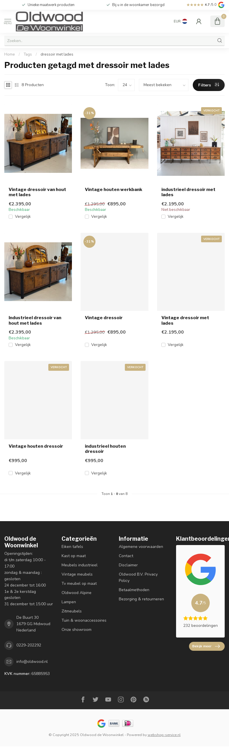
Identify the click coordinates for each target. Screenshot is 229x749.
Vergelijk (23, 216)
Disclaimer (128, 565)
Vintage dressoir (104, 317)
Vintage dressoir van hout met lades (37, 192)
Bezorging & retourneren (141, 599)
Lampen (69, 602)
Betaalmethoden (134, 590)
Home (9, 54)
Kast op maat (74, 556)
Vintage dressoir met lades (185, 320)
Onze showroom (76, 629)
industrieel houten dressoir (105, 449)
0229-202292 (28, 645)
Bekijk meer (206, 646)
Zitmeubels (72, 611)
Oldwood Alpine (76, 592)
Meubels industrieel (80, 565)
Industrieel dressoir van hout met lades (35, 320)
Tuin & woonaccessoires (84, 620)
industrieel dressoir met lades (188, 192)
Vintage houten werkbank (113, 189)
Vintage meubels (77, 574)
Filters (208, 85)
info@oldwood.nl (32, 661)
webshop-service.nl (164, 734)
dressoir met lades (57, 54)
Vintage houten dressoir (36, 446)
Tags (28, 54)
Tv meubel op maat (79, 583)
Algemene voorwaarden (141, 546)
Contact (126, 556)
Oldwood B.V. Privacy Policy (138, 577)
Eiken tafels (72, 546)
